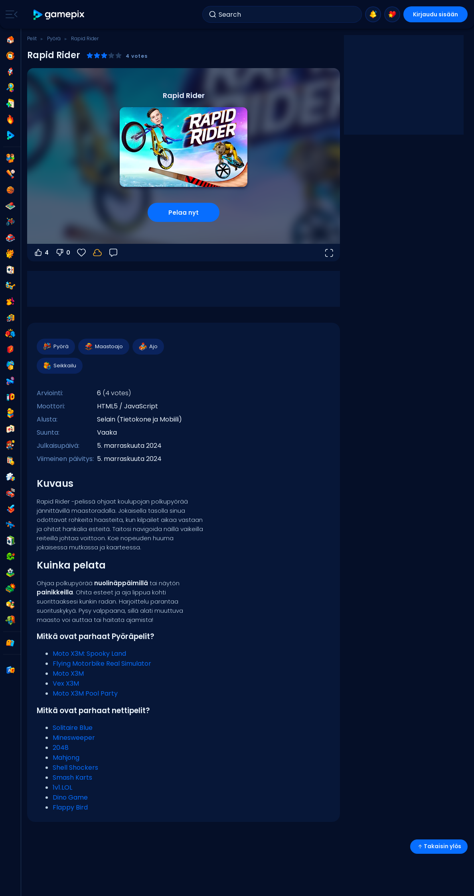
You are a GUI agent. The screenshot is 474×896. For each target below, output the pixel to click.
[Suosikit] (81, 252)
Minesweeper (74, 737)
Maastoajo (103, 346)
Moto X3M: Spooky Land (89, 653)
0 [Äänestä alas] (62, 252)
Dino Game (70, 797)
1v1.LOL (62, 787)
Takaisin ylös (439, 846)
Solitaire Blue (73, 727)
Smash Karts (72, 777)
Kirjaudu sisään (435, 14)
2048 (61, 747)
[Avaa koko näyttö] (329, 252)
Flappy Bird (70, 807)
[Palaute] (113, 252)
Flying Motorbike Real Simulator (102, 663)
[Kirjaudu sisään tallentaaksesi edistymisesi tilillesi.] (97, 252)
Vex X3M (66, 683)
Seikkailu (59, 366)
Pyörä (54, 38)
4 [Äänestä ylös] (41, 252)
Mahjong (66, 757)
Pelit (32, 38)
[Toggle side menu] (10, 14)
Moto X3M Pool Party (85, 693)
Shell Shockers (75, 767)
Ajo (148, 346)
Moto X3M (68, 673)
